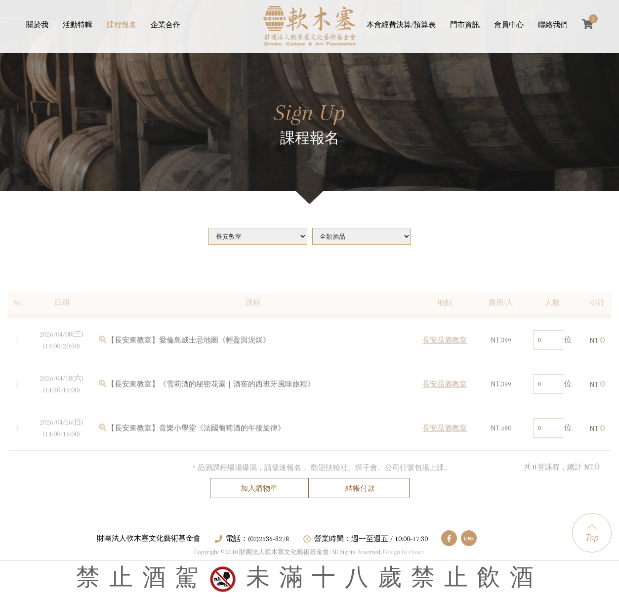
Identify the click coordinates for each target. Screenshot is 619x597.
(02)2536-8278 (268, 539)
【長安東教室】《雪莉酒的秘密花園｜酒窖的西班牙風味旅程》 (211, 395)
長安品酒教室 (444, 351)
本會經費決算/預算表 (401, 25)
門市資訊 (465, 25)
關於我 (37, 25)
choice (417, 552)
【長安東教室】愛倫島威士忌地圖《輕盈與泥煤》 (188, 351)
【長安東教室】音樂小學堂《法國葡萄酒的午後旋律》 (196, 439)
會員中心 (509, 25)
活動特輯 (77, 25)
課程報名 (121, 25)
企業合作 (165, 25)
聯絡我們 (553, 25)
